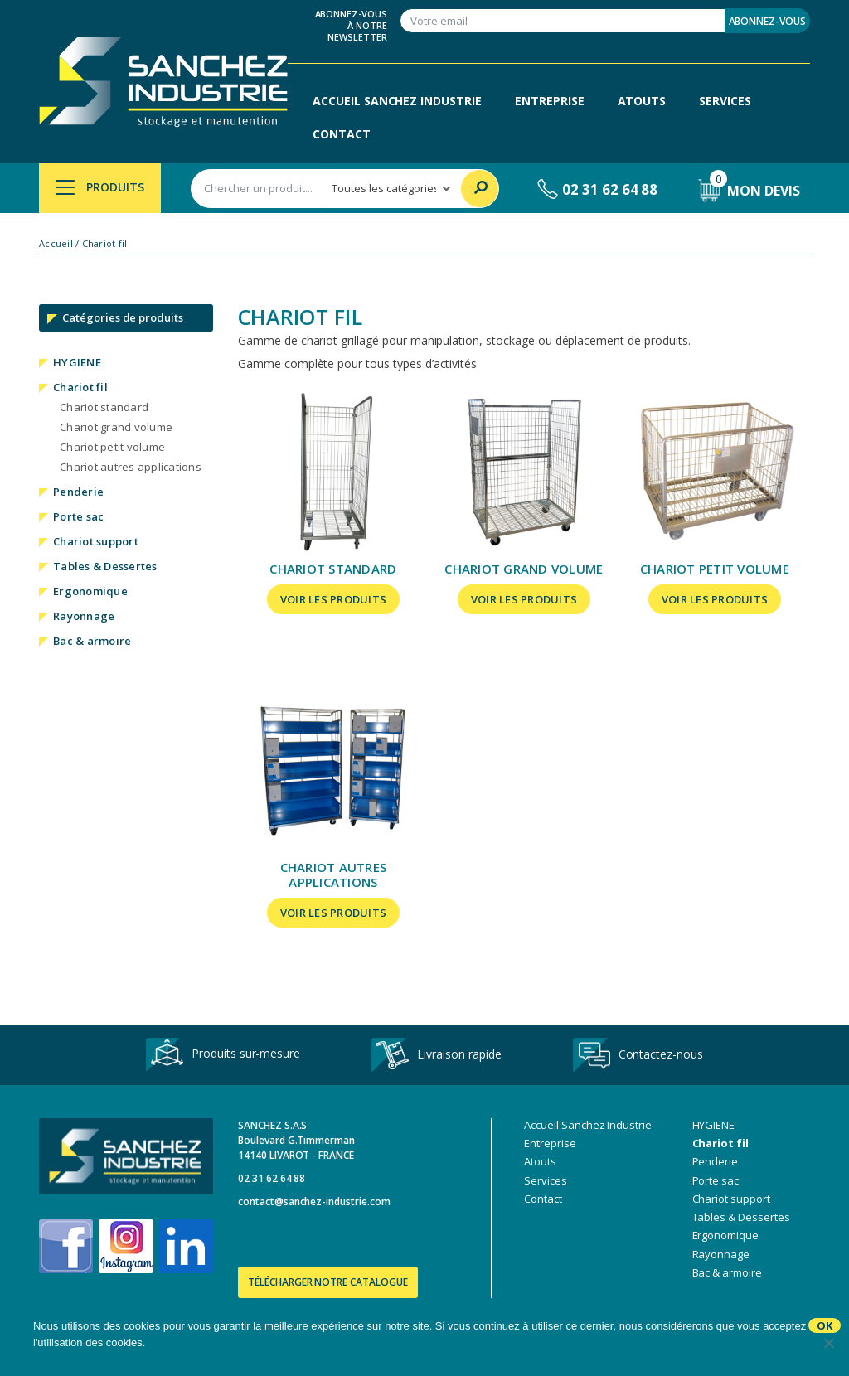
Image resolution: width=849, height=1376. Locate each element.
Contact (342, 134)
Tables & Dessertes (105, 566)
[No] (828, 1343)
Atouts (642, 101)
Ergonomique (90, 591)
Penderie (78, 491)
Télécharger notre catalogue (328, 1282)
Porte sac (78, 516)
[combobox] (257, 188)
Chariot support (95, 541)
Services (725, 101)
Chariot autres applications (130, 466)
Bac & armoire (92, 640)
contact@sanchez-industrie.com (314, 1201)
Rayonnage (83, 615)
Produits (100, 186)
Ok (824, 1325)
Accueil (56, 244)
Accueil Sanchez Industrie (397, 101)
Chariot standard (104, 407)
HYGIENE (77, 362)
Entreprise (550, 101)
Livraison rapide (436, 1055)
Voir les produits (333, 599)
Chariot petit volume (112, 446)
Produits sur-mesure (223, 1055)
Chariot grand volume (116, 426)
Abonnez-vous (767, 21)
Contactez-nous (638, 1055)
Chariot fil (80, 387)
